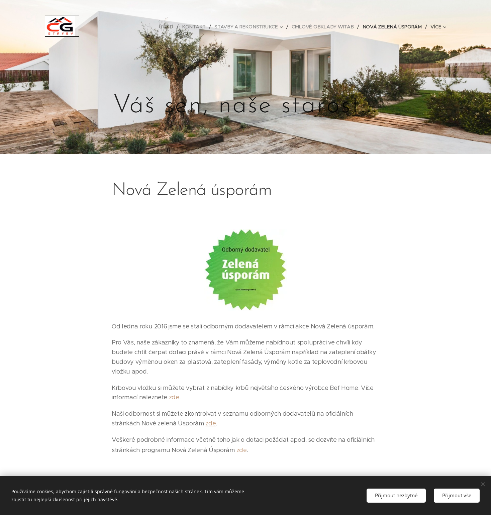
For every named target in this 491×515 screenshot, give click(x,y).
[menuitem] (169, 26)
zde (174, 397)
